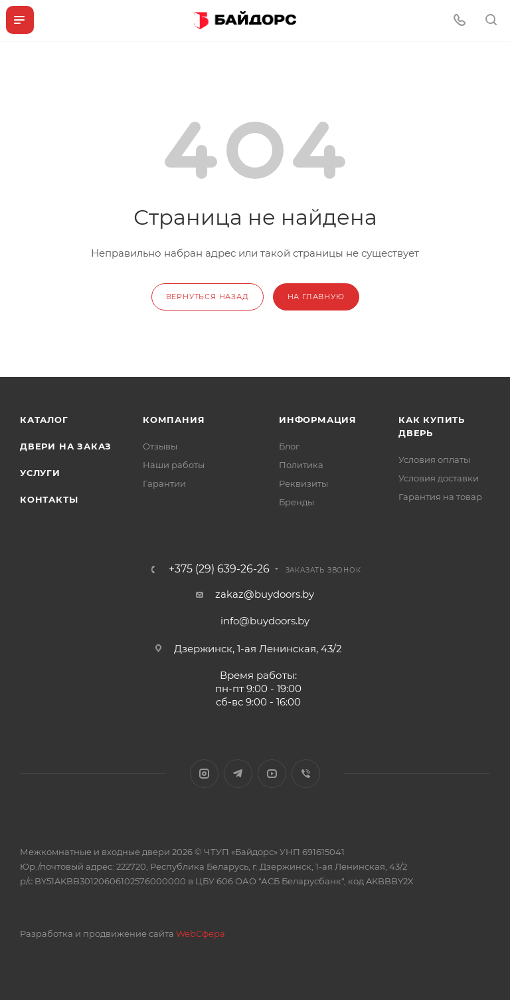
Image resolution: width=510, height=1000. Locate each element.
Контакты (49, 499)
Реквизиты (303, 483)
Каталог (44, 419)
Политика (301, 464)
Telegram (238, 773)
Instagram (204, 773)
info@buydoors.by (264, 620)
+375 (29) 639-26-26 (219, 569)
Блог (289, 446)
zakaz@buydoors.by (264, 594)
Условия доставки (438, 478)
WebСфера (200, 933)
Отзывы (160, 446)
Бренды (296, 502)
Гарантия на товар (440, 496)
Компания (174, 419)
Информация (318, 419)
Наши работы (174, 464)
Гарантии (164, 483)
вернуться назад (207, 296)
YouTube (272, 773)
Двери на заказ (66, 446)
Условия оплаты (434, 459)
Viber (306, 773)
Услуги (40, 472)
